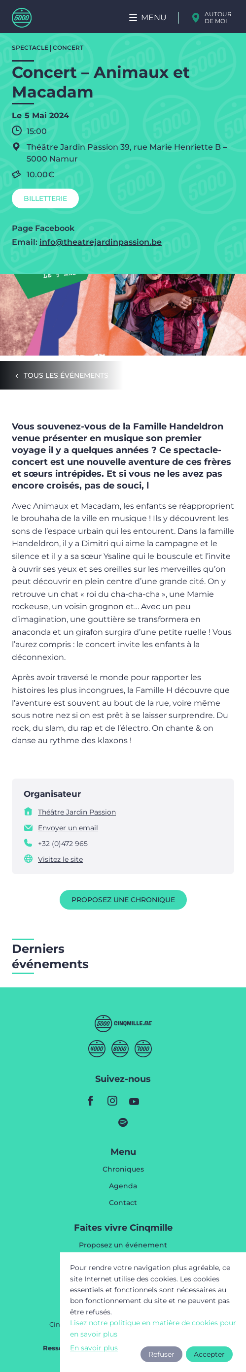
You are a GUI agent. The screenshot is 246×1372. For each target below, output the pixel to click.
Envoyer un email (68, 827)
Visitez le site (60, 859)
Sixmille (120, 1048)
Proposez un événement (123, 1245)
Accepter (209, 1354)
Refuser (161, 1354)
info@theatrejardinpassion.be (100, 242)
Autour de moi (218, 17)
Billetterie (45, 198)
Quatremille (96, 1048)
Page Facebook (43, 228)
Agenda (123, 1186)
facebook (91, 1101)
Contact (123, 1202)
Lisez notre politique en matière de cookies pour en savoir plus (153, 1328)
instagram (112, 1101)
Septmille (143, 1048)
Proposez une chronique (123, 899)
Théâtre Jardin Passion (77, 812)
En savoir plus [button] (94, 1347)
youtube (134, 1101)
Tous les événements (66, 375)
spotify (123, 1122)
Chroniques (123, 1170)
